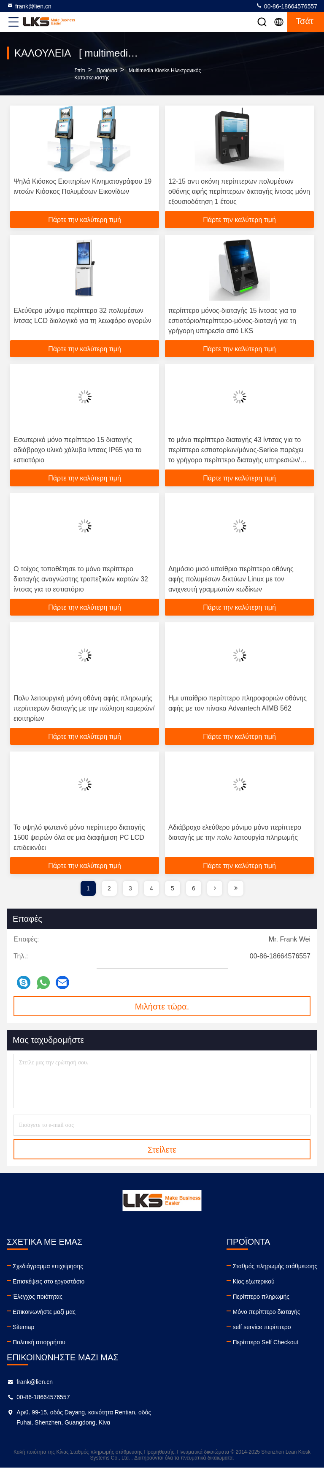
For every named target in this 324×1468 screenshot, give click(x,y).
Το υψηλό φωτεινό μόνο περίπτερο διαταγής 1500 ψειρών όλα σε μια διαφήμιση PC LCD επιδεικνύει (79, 837)
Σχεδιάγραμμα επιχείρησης (48, 1266)
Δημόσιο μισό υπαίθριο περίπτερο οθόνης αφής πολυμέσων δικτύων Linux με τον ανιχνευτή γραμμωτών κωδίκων (231, 579)
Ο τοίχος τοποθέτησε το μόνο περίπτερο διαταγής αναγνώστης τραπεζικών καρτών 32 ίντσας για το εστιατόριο (81, 579)
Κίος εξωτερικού (253, 1281)
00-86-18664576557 (286, 6)
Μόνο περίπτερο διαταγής (266, 1311)
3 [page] (130, 888)
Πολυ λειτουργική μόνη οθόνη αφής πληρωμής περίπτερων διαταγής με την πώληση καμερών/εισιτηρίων (84, 708)
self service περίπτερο (261, 1327)
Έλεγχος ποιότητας (37, 1296)
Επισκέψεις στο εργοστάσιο (48, 1281)
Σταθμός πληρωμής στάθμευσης (274, 1266)
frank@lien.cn (29, 6)
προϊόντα (107, 70)
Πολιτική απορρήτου (39, 1342)
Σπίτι (79, 70)
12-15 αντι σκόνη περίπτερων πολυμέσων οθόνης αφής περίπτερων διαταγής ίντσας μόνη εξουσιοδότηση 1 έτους (239, 191)
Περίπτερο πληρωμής (260, 1296)
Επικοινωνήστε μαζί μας (44, 1311)
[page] (214, 888)
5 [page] (172, 888)
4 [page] (151, 888)
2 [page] (109, 888)
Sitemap (23, 1327)
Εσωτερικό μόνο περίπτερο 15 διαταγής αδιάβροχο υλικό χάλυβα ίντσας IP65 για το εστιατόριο (78, 450)
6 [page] (193, 888)
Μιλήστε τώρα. (162, 1006)
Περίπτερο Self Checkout (265, 1342)
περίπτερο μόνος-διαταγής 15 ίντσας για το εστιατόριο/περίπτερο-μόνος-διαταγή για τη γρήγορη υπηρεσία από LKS (232, 320)
